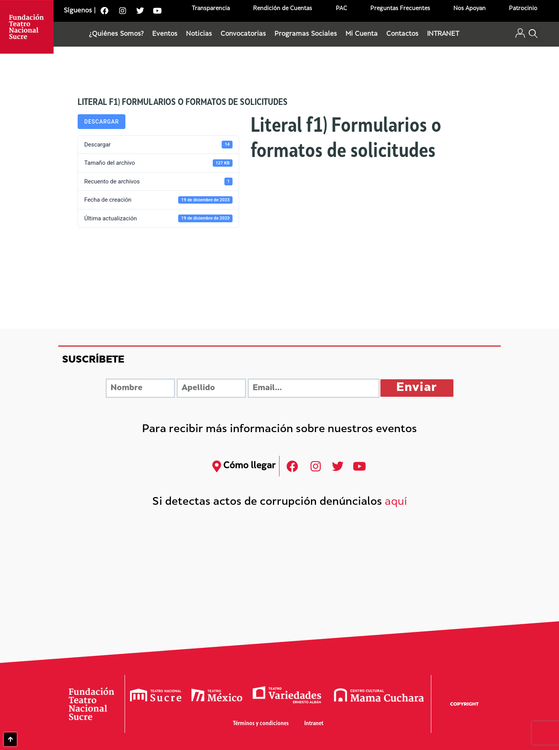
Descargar (101, 122)
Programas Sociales (305, 34)
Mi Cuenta (361, 34)
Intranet (313, 724)
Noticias (199, 34)
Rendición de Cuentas (282, 9)
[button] (533, 34)
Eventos (164, 34)
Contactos (402, 34)
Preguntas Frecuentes (400, 9)
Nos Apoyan (469, 9)
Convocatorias (243, 34)
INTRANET (443, 34)
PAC (341, 9)
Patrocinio (523, 9)
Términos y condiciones (261, 724)
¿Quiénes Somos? (116, 34)
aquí (396, 502)
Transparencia (211, 9)
